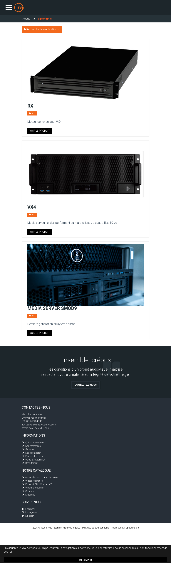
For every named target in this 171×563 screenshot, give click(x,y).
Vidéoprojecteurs (34, 480)
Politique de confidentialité (95, 527)
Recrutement (31, 463)
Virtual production (34, 487)
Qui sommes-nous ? (35, 442)
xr (31, 113)
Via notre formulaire (32, 414)
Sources (29, 491)
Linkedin (29, 515)
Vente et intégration (35, 459)
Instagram (31, 512)
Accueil (27, 18)
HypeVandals (131, 527)
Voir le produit (39, 130)
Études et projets (34, 456)
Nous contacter (33, 452)
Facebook (30, 509)
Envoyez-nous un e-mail (34, 417)
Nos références (33, 446)
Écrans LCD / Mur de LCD (39, 484)
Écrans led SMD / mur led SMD (41, 477)
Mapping (30, 494)
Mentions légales (71, 527)
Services (29, 449)
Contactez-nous (86, 384)
